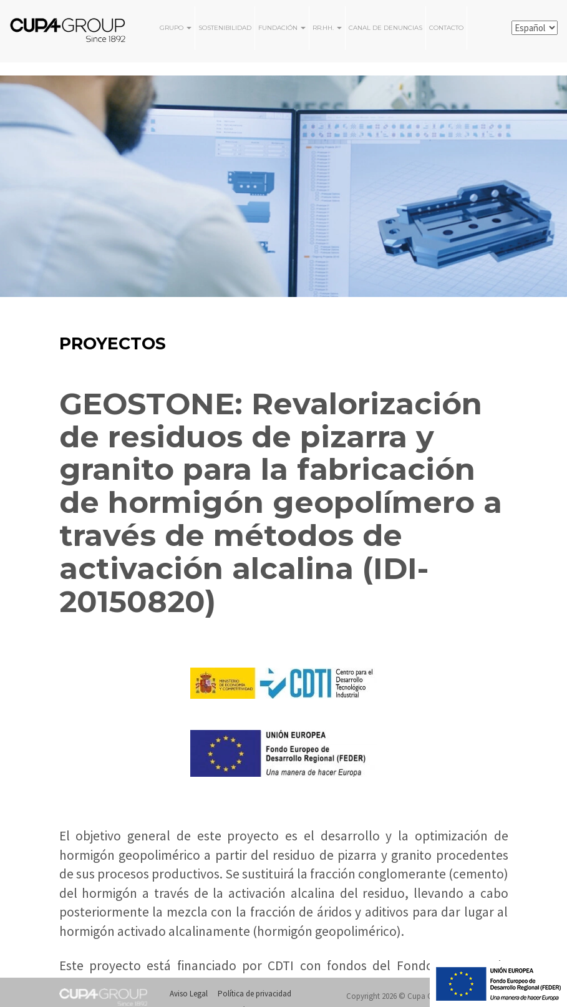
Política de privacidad (254, 993)
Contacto (446, 28)
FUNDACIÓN (282, 28)
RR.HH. (327, 28)
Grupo (175, 28)
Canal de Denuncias (385, 28)
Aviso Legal (189, 993)
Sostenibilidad (224, 28)
